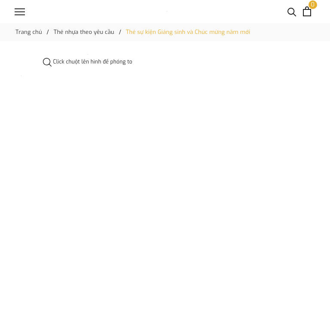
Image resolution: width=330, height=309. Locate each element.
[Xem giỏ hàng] (307, 11)
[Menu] (20, 11)
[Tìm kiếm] (291, 11)
